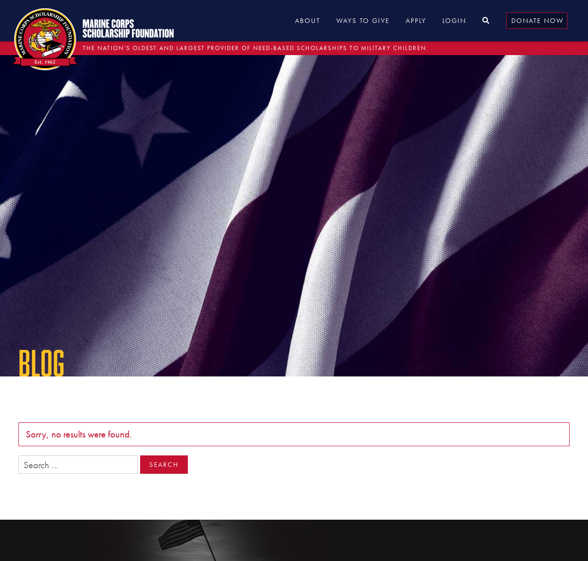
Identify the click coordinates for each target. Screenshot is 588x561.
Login (454, 20)
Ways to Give (363, 20)
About (307, 20)
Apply (416, 20)
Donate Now (537, 20)
